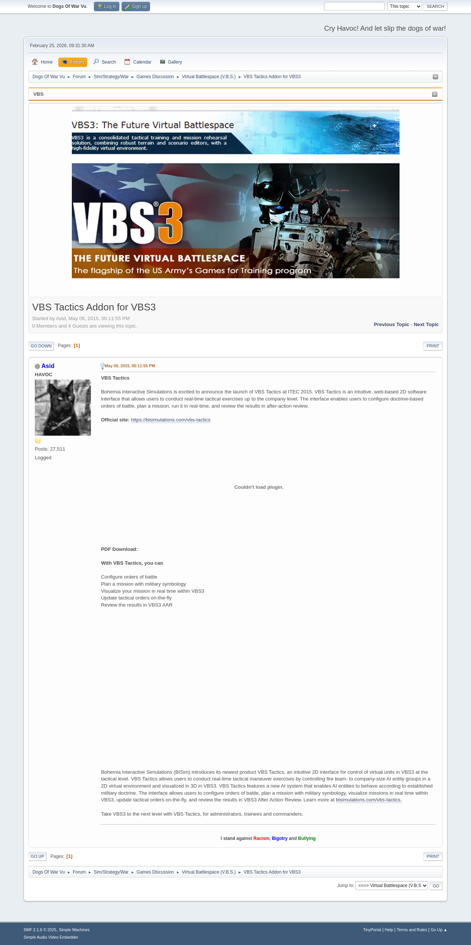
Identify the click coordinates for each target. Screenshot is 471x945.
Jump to (345, 885)
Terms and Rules (412, 929)
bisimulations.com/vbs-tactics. (369, 800)
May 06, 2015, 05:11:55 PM (130, 365)
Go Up (37, 856)
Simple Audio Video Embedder (51, 937)
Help (389, 929)
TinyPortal (372, 929)
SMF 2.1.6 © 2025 (40, 929)
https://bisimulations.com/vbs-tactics (171, 420)
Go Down (41, 346)
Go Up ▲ (439, 929)
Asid (48, 366)
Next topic (426, 324)
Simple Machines (74, 929)
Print (432, 346)
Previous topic (391, 324)
